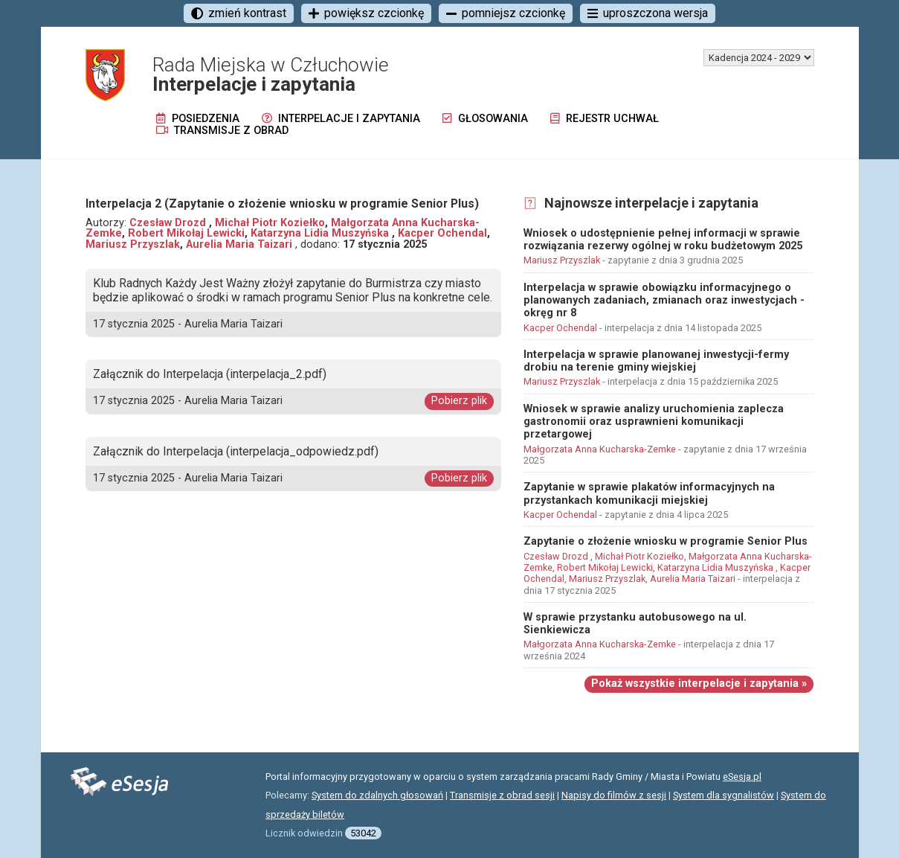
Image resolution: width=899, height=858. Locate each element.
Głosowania (485, 118)
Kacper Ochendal (442, 233)
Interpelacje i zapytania (341, 118)
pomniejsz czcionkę (505, 13)
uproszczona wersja (647, 13)
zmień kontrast (238, 13)
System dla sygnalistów (723, 795)
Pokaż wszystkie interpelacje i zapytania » (699, 683)
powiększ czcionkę (366, 13)
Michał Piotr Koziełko (270, 223)
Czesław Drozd (169, 223)
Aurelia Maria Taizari (240, 244)
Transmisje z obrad (222, 130)
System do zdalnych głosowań (377, 795)
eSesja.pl (742, 776)
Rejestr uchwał (604, 118)
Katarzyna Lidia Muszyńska (321, 233)
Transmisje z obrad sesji (502, 795)
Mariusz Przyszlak (133, 244)
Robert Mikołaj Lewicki (186, 233)
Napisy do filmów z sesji (613, 795)
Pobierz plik (459, 400)
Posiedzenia (197, 118)
